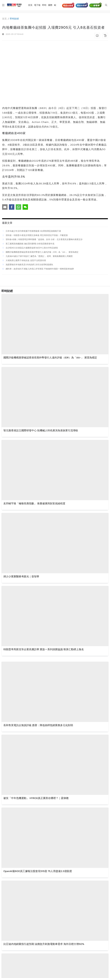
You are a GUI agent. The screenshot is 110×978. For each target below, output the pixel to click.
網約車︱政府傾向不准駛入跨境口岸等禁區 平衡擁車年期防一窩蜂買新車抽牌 (40, 209)
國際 (50, 5)
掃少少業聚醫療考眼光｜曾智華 (21, 516)
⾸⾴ (4, 18)
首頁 (30, 5)
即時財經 (14, 18)
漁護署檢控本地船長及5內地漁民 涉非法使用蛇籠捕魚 (29, 205)
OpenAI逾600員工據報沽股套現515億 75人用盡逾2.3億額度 (37, 811)
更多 (54, 972)
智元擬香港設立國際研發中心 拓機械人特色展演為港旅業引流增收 (40, 370)
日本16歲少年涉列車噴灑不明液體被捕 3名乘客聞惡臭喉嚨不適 (33, 171)
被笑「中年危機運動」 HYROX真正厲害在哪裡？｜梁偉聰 (36, 738)
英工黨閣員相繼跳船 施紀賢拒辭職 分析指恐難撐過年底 (30, 184)
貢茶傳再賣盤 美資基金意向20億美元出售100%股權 (32, 957)
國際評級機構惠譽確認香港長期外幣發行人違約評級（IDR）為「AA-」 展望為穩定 (42, 192)
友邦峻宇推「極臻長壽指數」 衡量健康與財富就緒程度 (34, 443)
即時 (44, 5)
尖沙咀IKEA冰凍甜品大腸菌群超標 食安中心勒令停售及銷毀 (32, 188)
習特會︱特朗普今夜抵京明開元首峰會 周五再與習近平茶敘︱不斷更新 (37, 175)
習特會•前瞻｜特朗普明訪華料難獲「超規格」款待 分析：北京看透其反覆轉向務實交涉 (44, 179)
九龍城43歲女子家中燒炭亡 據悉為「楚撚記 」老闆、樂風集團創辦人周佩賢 (39, 196)
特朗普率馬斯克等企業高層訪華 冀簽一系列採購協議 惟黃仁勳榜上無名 (44, 589)
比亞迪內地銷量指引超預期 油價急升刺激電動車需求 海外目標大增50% (43, 884)
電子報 (37, 5)
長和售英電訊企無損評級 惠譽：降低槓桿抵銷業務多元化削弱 (38, 665)
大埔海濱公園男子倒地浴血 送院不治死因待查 (26, 200)
